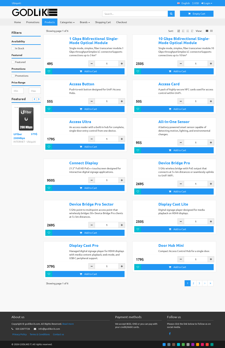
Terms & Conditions (40, 334)
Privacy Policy (19, 334)
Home (17, 22)
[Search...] (135, 14)
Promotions (32, 22)
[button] (183, 3)
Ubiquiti (16, 3)
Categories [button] (67, 22)
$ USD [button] (195, 3)
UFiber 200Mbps (19, 136)
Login (206, 3)
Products (50, 22)
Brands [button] (85, 22)
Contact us (58, 334)
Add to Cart (88, 71)
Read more (68, 323)
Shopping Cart (103, 22)
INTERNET (19, 141)
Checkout (121, 22)
